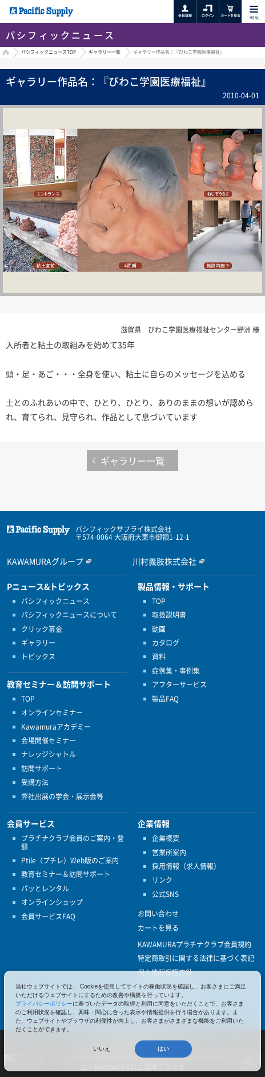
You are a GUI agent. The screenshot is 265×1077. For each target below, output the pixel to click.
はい (163, 1049)
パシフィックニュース (55, 601)
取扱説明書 (169, 615)
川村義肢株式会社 (164, 561)
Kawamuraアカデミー (56, 727)
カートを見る (158, 928)
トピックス (38, 656)
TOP (28, 699)
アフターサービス (179, 684)
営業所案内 (169, 852)
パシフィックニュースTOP (48, 52)
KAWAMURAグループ (45, 561)
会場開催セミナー (48, 740)
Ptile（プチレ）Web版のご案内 (70, 860)
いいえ (101, 1049)
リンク (162, 880)
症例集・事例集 (176, 671)
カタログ (165, 643)
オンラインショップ (52, 902)
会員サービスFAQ (48, 916)
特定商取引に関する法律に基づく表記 (196, 958)
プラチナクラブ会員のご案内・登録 (72, 842)
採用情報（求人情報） (186, 866)
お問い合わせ (158, 914)
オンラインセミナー (52, 712)
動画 (159, 629)
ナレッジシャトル (48, 754)
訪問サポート (41, 768)
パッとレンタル (45, 888)
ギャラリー (38, 643)
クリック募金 (41, 629)
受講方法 (35, 782)
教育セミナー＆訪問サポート (65, 874)
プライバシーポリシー (44, 1003)
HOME (4, 53)
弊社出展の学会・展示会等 (62, 796)
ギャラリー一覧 (105, 52)
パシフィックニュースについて (69, 615)
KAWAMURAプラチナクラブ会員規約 (194, 944)
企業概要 (165, 838)
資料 (159, 656)
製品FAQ (165, 699)
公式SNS (165, 894)
